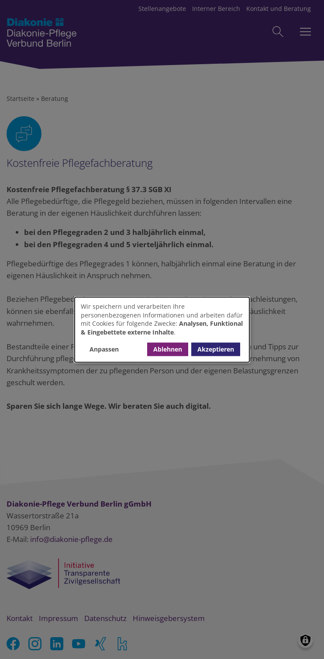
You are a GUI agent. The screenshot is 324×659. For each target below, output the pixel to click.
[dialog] (162, 329)
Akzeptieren (215, 349)
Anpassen (104, 349)
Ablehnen (167, 349)
